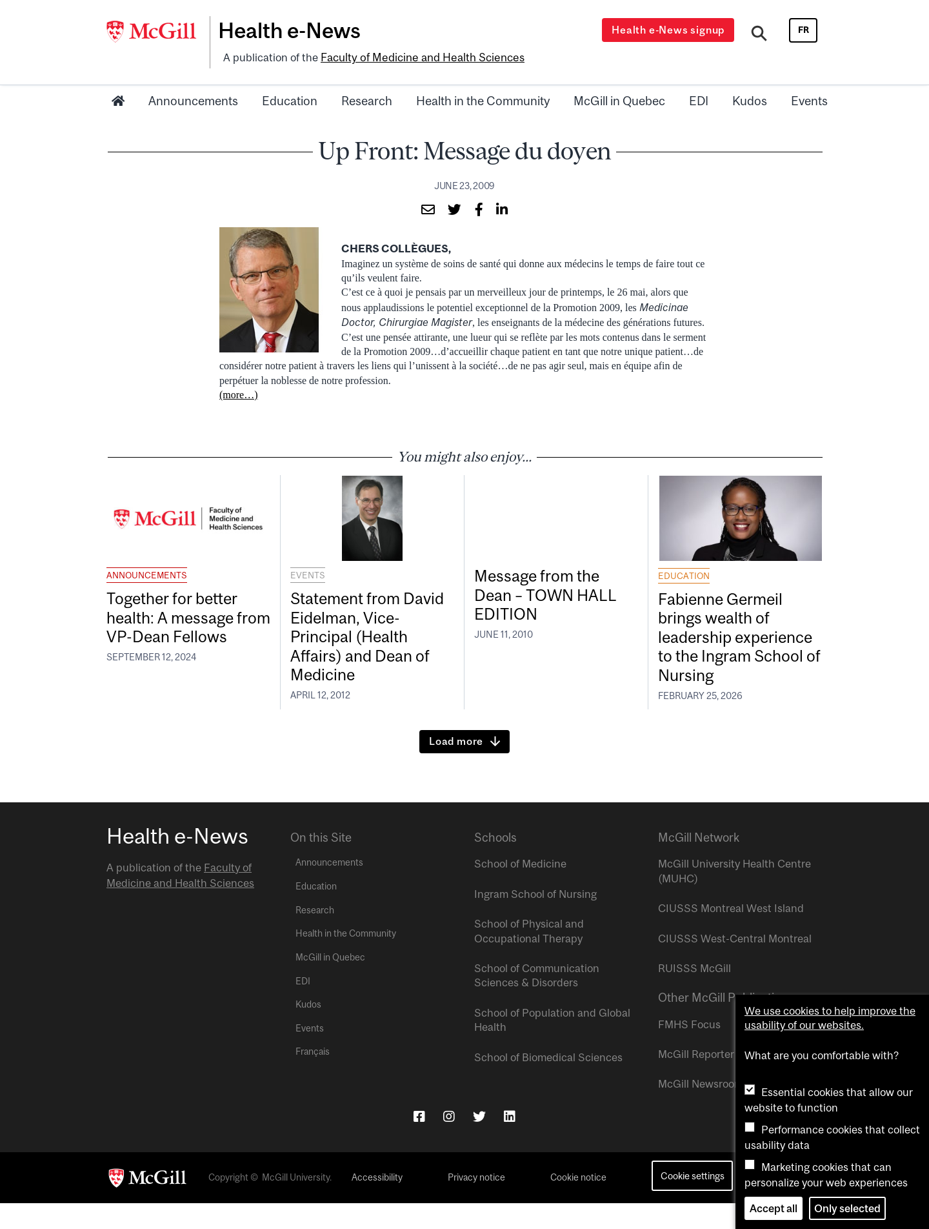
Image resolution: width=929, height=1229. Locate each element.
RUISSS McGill (694, 994)
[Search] (760, 34)
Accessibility (377, 1203)
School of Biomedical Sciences (548, 1082)
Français (312, 1077)
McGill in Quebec (619, 99)
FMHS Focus (689, 1049)
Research (366, 99)
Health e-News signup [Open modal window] (670, 30)
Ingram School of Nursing (535, 919)
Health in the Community (483, 99)
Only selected (847, 1208)
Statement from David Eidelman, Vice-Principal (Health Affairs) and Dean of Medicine (364, 638)
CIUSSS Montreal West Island (731, 934)
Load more (456, 767)
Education (289, 99)
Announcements (193, 99)
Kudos (749, 99)
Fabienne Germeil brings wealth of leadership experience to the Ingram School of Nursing (726, 648)
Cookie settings (692, 1201)
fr (803, 30)
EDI (698, 99)
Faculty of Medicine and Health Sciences (420, 56)
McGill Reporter (696, 1079)
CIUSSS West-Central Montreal (735, 963)
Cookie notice (578, 1203)
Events (809, 99)
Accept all (773, 1208)
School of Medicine (520, 889)
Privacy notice (476, 1203)
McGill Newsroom (700, 1109)
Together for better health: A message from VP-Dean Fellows (179, 628)
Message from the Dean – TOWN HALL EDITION (551, 595)
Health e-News (294, 30)
